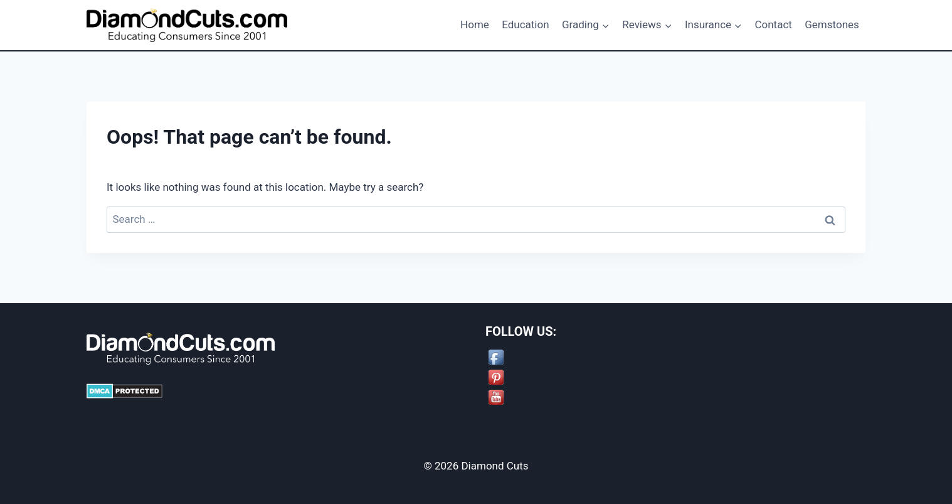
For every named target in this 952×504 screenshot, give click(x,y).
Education (525, 24)
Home (474, 24)
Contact (772, 24)
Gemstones (832, 24)
